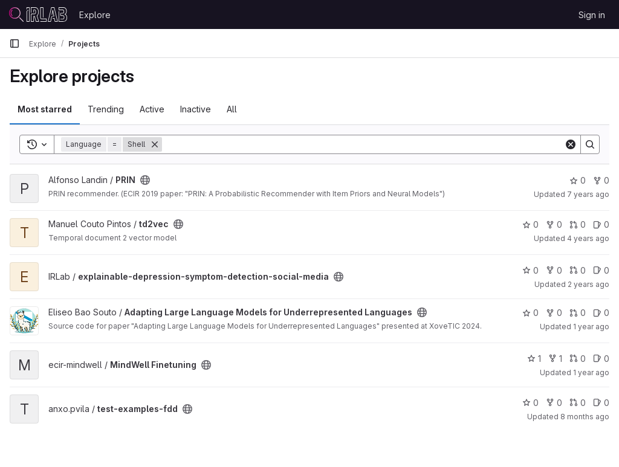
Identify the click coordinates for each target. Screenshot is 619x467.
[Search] (363, 144)
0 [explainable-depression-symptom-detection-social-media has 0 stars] (530, 270)
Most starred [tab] (45, 109)
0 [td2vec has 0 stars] (530, 224)
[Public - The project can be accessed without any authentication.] (145, 180)
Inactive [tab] (195, 109)
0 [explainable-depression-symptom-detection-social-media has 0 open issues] (601, 270)
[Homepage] (38, 14)
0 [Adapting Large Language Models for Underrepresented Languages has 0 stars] (530, 313)
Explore (95, 15)
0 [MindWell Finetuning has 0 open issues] (601, 358)
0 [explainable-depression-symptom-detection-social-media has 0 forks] (554, 270)
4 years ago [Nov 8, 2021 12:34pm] (588, 238)
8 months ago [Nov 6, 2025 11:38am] (584, 416)
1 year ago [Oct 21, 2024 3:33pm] (591, 326)
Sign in (591, 15)
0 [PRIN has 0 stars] (577, 180)
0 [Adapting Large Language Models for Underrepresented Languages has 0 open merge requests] (577, 313)
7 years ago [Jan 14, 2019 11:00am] (588, 194)
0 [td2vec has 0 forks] (554, 224)
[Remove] (154, 144)
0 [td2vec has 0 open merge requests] (577, 224)
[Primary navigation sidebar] (14, 43)
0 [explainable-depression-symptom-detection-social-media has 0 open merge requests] (577, 270)
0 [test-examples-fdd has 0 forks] (554, 403)
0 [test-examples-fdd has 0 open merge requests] (577, 403)
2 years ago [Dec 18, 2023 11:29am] (588, 284)
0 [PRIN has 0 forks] (601, 180)
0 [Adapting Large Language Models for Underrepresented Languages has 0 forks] (554, 313)
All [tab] (232, 109)
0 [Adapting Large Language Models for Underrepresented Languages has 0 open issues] (601, 313)
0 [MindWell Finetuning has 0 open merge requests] (577, 358)
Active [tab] (152, 109)
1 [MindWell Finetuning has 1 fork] (555, 358)
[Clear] (570, 144)
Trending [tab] (106, 109)
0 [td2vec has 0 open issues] (601, 224)
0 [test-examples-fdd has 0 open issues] (601, 403)
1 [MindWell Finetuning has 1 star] (534, 358)
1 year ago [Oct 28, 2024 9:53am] (591, 372)
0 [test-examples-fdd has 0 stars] (530, 403)
